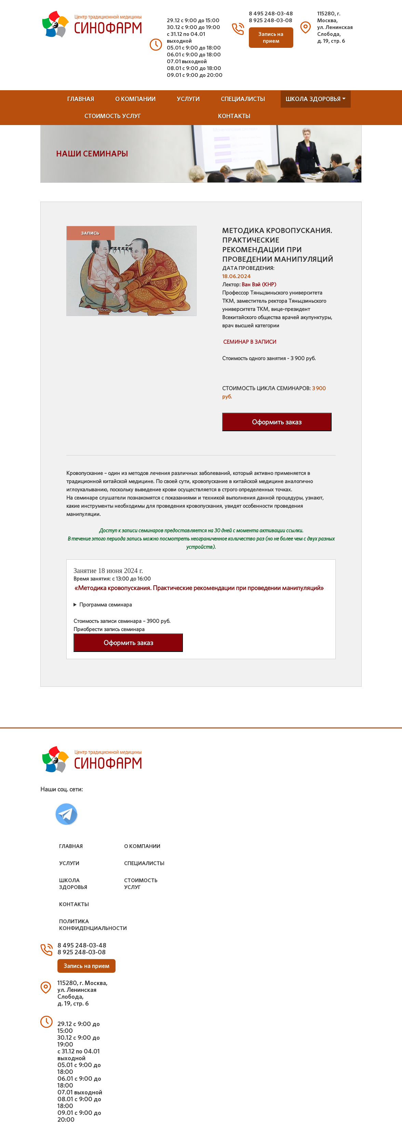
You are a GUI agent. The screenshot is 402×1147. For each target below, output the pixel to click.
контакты (234, 116)
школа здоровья (313, 99)
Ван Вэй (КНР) (259, 284)
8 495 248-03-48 (271, 13)
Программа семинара (105, 604)
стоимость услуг (112, 116)
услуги (188, 99)
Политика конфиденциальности (93, 925)
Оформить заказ (277, 422)
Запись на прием (270, 37)
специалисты (243, 99)
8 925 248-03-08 (270, 20)
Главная (80, 99)
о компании (135, 99)
